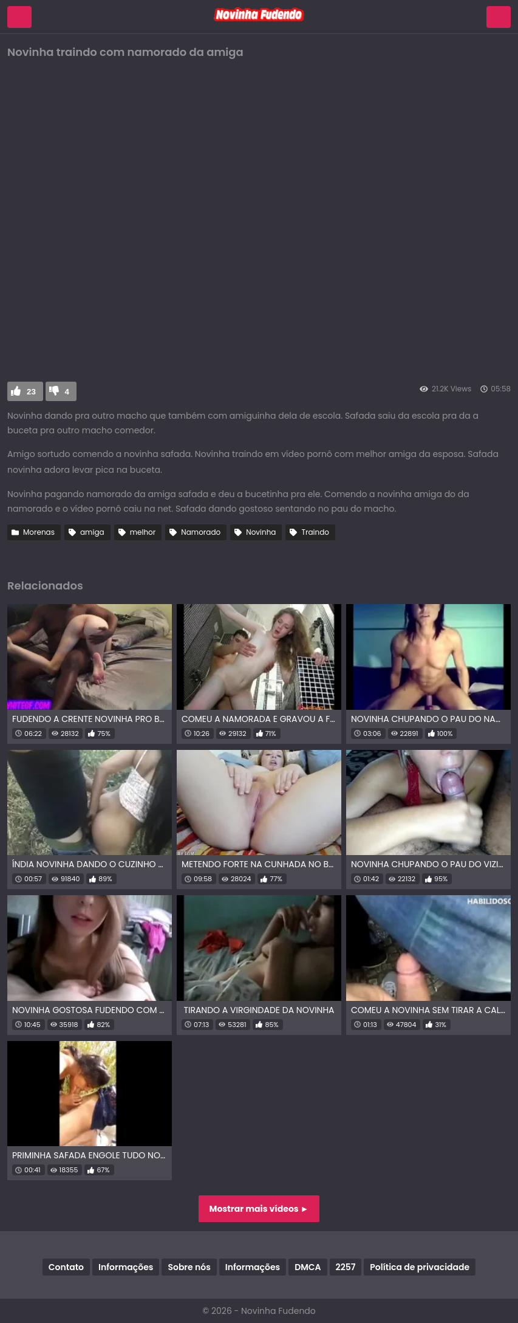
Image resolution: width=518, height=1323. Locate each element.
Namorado (200, 532)
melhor (143, 532)
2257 (346, 1267)
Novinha (261, 532)
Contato (66, 1267)
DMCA (308, 1267)
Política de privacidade (419, 1267)
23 (31, 391)
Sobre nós (189, 1267)
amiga (92, 532)
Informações (125, 1267)
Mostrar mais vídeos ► (259, 1209)
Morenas (39, 532)
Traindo (315, 532)
